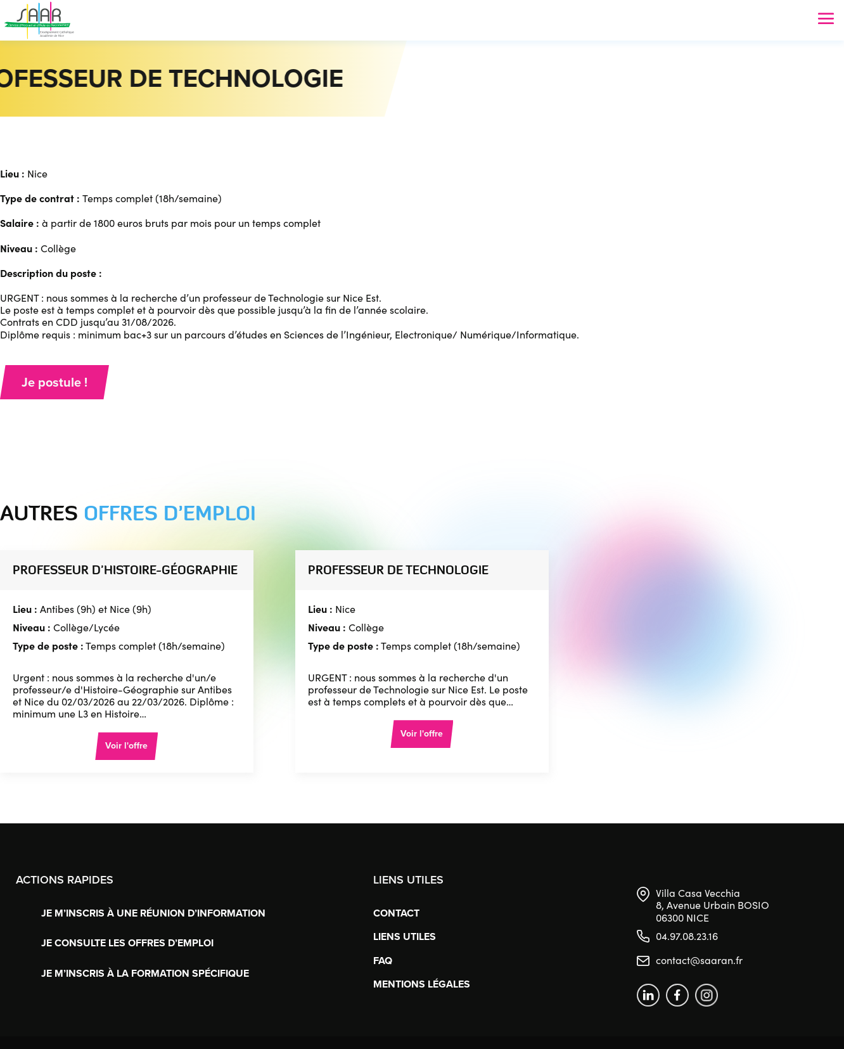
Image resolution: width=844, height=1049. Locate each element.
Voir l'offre (126, 745)
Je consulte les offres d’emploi (127, 943)
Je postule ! (54, 382)
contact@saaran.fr (699, 960)
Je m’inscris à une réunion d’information (153, 913)
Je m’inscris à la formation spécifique (145, 973)
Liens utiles (404, 936)
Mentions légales (421, 984)
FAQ (382, 960)
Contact (396, 913)
